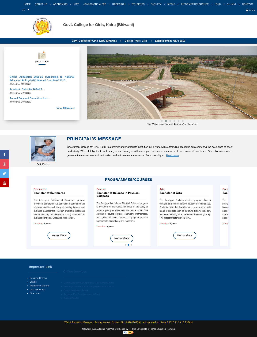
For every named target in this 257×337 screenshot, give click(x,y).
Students (138, 4)
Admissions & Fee (95, 4)
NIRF (76, 4)
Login (250, 10)
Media (171, 4)
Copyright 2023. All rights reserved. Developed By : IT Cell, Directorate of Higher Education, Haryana (128, 329)
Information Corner (195, 4)
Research (119, 4)
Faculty (156, 4)
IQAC (218, 4)
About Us (41, 4)
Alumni (232, 4)
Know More (59, 235)
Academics (60, 4)
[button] (125, 245)
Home (27, 4)
